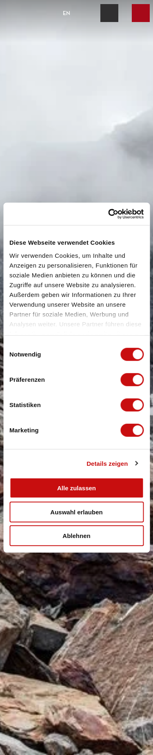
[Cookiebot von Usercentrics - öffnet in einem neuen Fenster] (109, 213)
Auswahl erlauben (76, 511)
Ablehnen (76, 535)
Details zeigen (107, 463)
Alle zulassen (76, 488)
